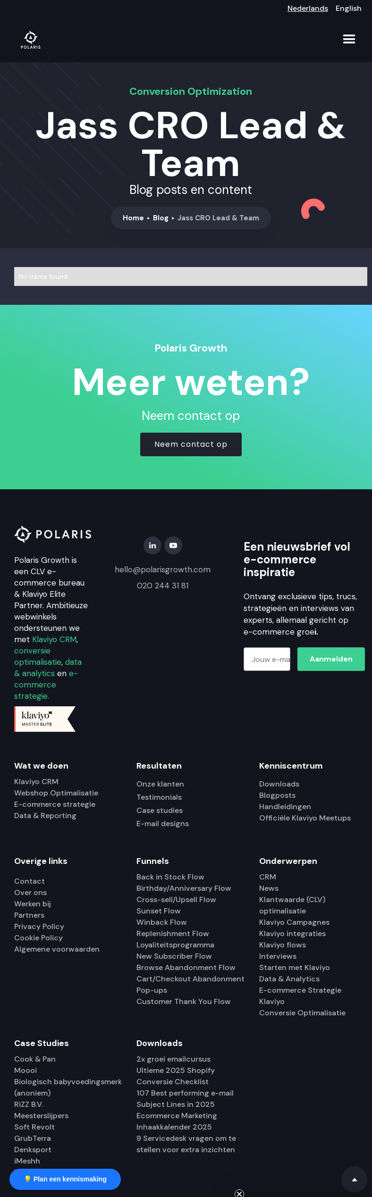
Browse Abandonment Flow (186, 967)
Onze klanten (160, 784)
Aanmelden (331, 659)
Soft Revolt (34, 1127)
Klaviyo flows (282, 945)
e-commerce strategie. (46, 684)
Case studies (159, 810)
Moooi (25, 1070)
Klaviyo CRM (54, 639)
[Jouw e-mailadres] (267, 659)
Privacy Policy (39, 926)
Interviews (277, 956)
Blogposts (277, 795)
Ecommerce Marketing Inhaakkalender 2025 (176, 1121)
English (349, 8)
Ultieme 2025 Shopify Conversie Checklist (175, 1076)
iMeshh (27, 1161)
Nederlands (307, 8)
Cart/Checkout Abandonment (190, 979)
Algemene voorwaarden (57, 949)
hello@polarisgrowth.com (163, 569)
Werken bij (32, 904)
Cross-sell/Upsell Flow (176, 899)
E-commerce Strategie (300, 990)
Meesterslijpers (41, 1116)
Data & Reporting (45, 815)
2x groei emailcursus (173, 1059)
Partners (29, 915)
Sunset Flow (158, 911)
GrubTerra (32, 1138)
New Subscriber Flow (174, 956)
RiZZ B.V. (28, 1104)
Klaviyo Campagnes (294, 922)
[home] (30, 39)
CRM (267, 877)
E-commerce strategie (54, 804)
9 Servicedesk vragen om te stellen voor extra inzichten (186, 1144)
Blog (161, 218)
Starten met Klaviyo (294, 967)
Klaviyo (272, 1001)
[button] (349, 40)
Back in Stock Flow (170, 877)
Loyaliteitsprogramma (175, 945)
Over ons (30, 892)
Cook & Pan (35, 1059)
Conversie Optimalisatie (302, 1013)
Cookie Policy (38, 938)
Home (133, 218)
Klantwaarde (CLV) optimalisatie (292, 905)
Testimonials (159, 797)
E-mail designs (162, 824)
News (269, 888)
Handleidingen (285, 807)
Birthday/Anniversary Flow (183, 888)
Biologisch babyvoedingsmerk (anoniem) (68, 1087)
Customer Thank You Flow (183, 1001)
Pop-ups (151, 990)
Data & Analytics (289, 979)
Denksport (32, 1150)
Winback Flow (161, 922)
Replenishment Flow (172, 933)
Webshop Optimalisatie (56, 793)
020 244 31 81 (162, 585)
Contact (29, 881)
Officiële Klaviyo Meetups (305, 818)
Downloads (279, 784)
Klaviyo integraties (292, 933)
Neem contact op (191, 444)
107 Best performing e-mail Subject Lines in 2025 (185, 1098)
